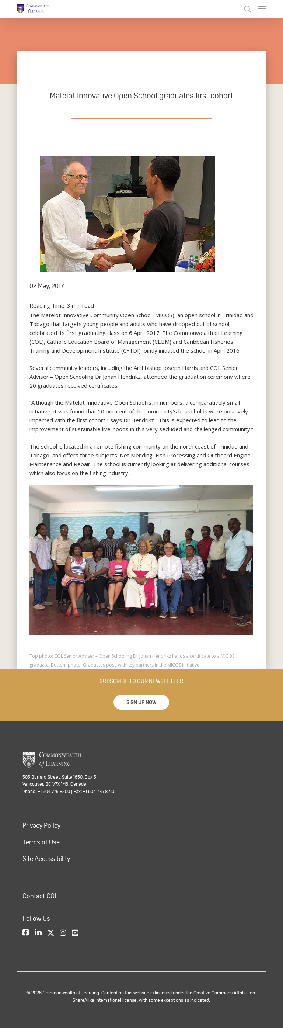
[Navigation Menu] (262, 9)
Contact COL (40, 896)
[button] (141, 702)
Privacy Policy (41, 825)
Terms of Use (41, 842)
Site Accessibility (46, 858)
